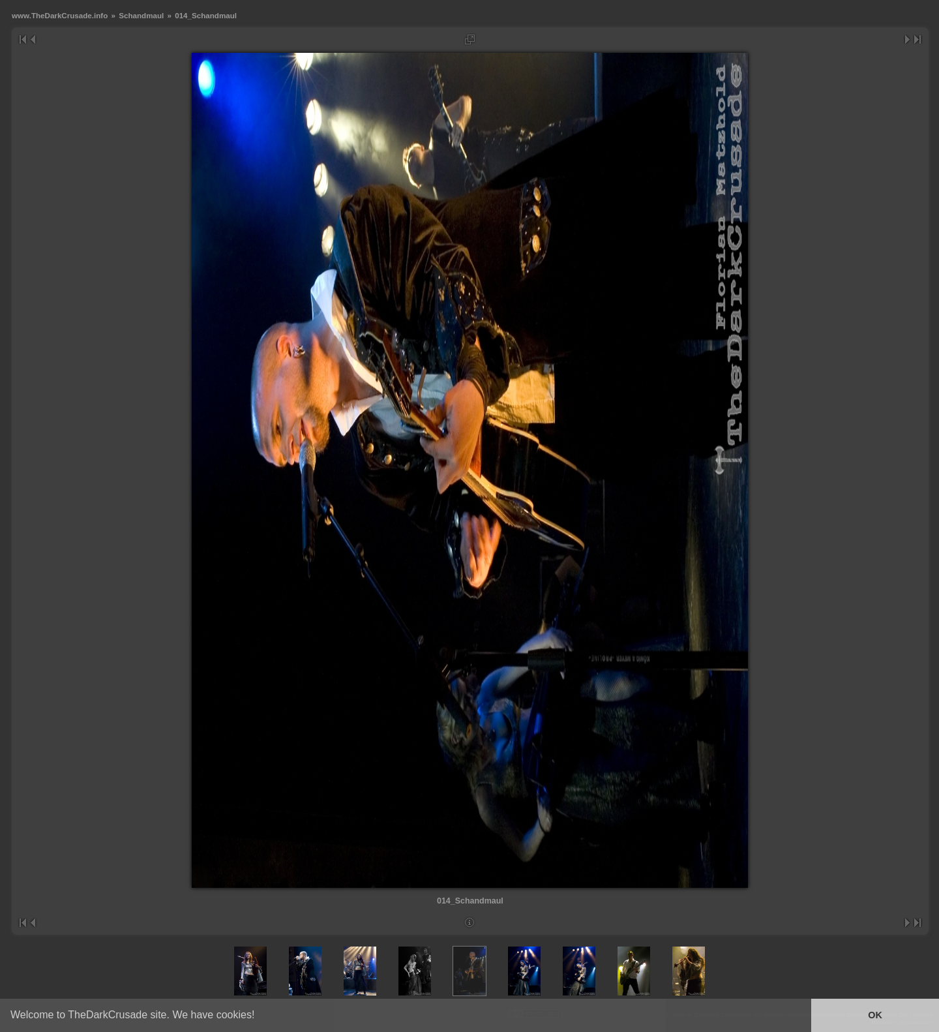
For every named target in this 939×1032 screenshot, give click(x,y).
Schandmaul (141, 15)
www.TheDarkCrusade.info (60, 15)
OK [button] (875, 1015)
